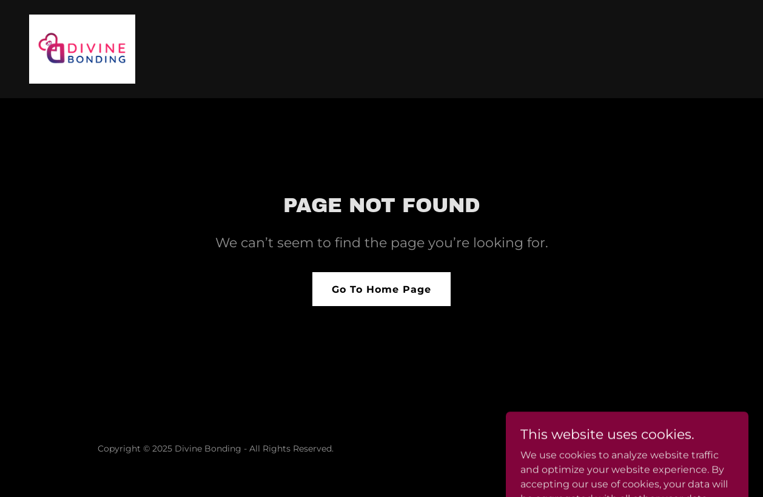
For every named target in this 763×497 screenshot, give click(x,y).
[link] (82, 48)
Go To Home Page (381, 289)
